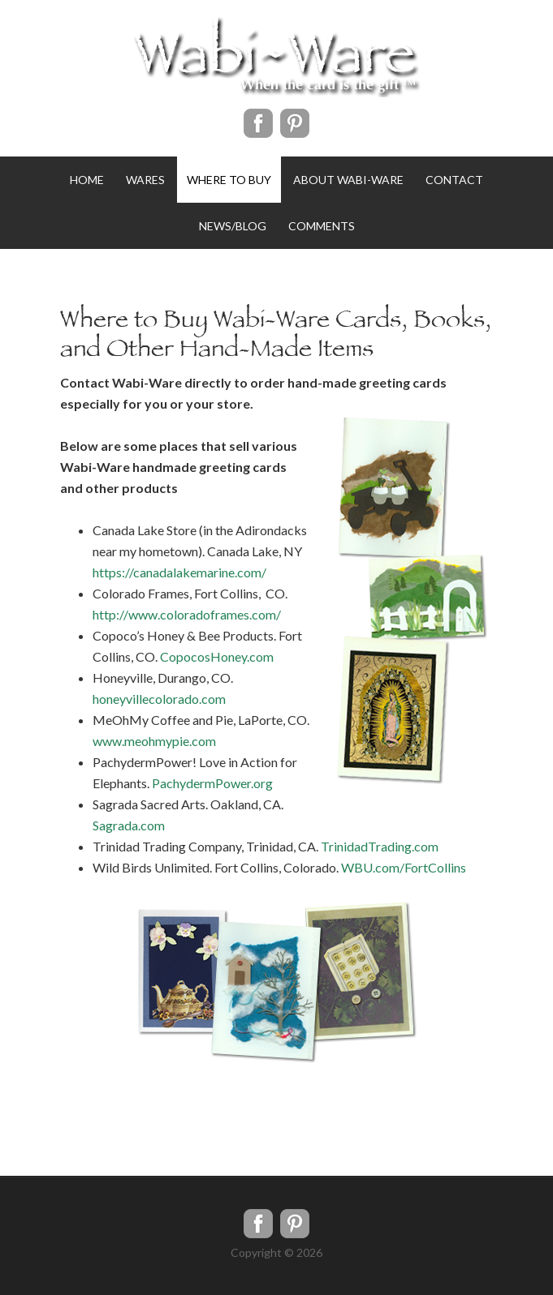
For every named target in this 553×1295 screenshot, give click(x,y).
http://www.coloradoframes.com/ (187, 614)
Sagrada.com (129, 825)
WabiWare (276, 56)
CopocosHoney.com (217, 656)
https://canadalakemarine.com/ (179, 572)
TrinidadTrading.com (380, 846)
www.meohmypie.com (154, 740)
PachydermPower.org (212, 783)
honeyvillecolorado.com (159, 698)
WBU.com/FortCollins (403, 867)
